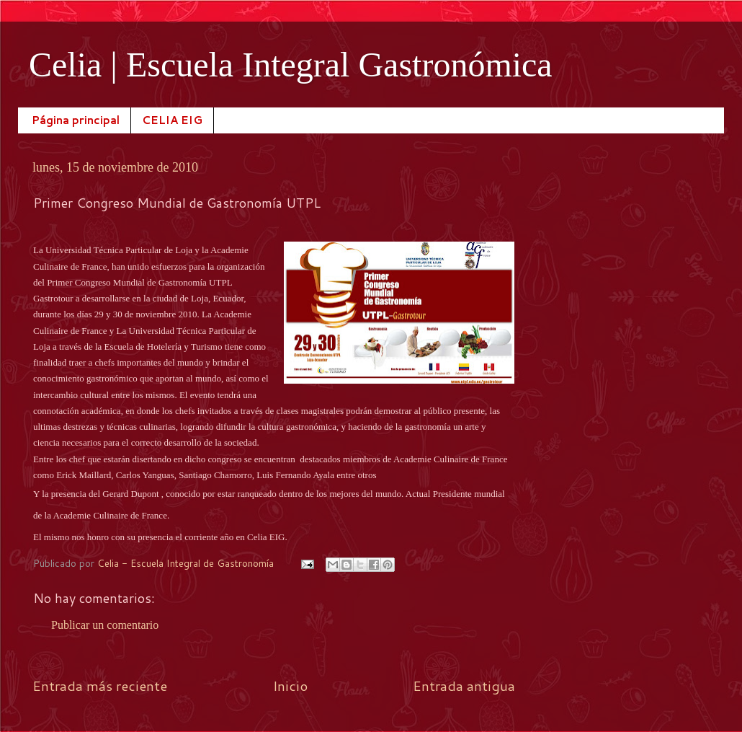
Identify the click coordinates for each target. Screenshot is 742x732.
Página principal (76, 120)
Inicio (290, 685)
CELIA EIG (172, 120)
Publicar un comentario (104, 625)
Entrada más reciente (99, 685)
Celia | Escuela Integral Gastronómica (291, 64)
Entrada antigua (464, 685)
